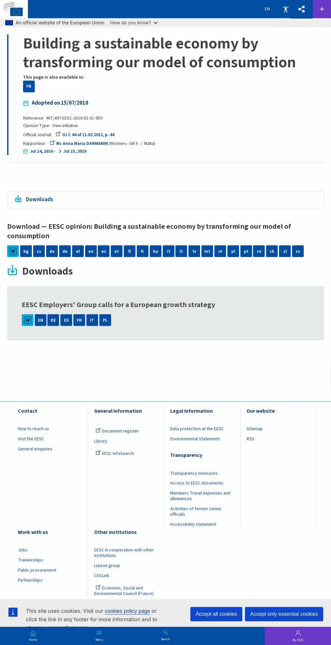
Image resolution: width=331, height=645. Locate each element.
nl (220, 251)
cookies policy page (127, 611)
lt (181, 251)
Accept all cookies (216, 614)
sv (298, 251)
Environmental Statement (195, 439)
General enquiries (35, 449)
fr (142, 251)
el (78, 251)
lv (194, 251)
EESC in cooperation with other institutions (124, 553)
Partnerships (30, 580)
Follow (322, 9)
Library (101, 441)
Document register (117, 431)
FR (29, 86)
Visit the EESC (31, 439)
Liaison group (107, 565)
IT (92, 320)
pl (233, 251)
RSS (250, 439)
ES (66, 320)
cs (39, 251)
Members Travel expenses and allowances (200, 496)
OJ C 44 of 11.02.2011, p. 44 (85, 135)
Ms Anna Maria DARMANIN (79, 143)
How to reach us (33, 429)
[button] (301, 9)
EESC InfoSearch (114, 453)
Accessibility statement (193, 524)
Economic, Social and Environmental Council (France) (124, 591)
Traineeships (30, 560)
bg (26, 251)
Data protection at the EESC (197, 429)
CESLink (101, 576)
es (103, 251)
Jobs (23, 550)
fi (129, 251)
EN (40, 320)
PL (105, 320)
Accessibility (285, 9)
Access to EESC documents (196, 483)
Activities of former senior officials (196, 512)
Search (165, 639)
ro (259, 251)
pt (246, 251)
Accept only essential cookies (284, 614)
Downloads (39, 199)
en (91, 251)
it (168, 251)
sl (285, 251)
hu (155, 251)
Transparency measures (194, 473)
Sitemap (255, 429)
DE (53, 320)
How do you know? (134, 22)
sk (272, 251)
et (116, 251)
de (65, 251)
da (52, 251)
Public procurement (37, 570)
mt (207, 251)
